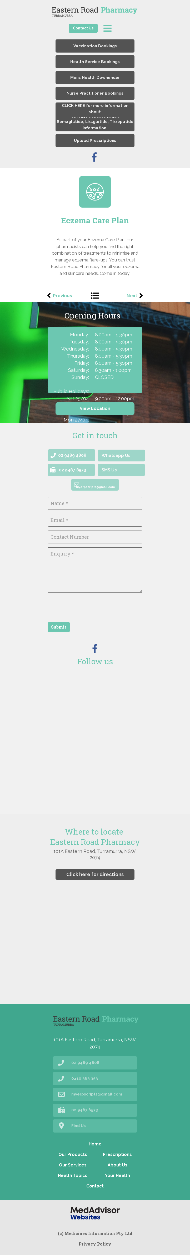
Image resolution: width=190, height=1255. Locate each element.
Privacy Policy (95, 1244)
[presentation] (88, 606)
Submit (58, 627)
